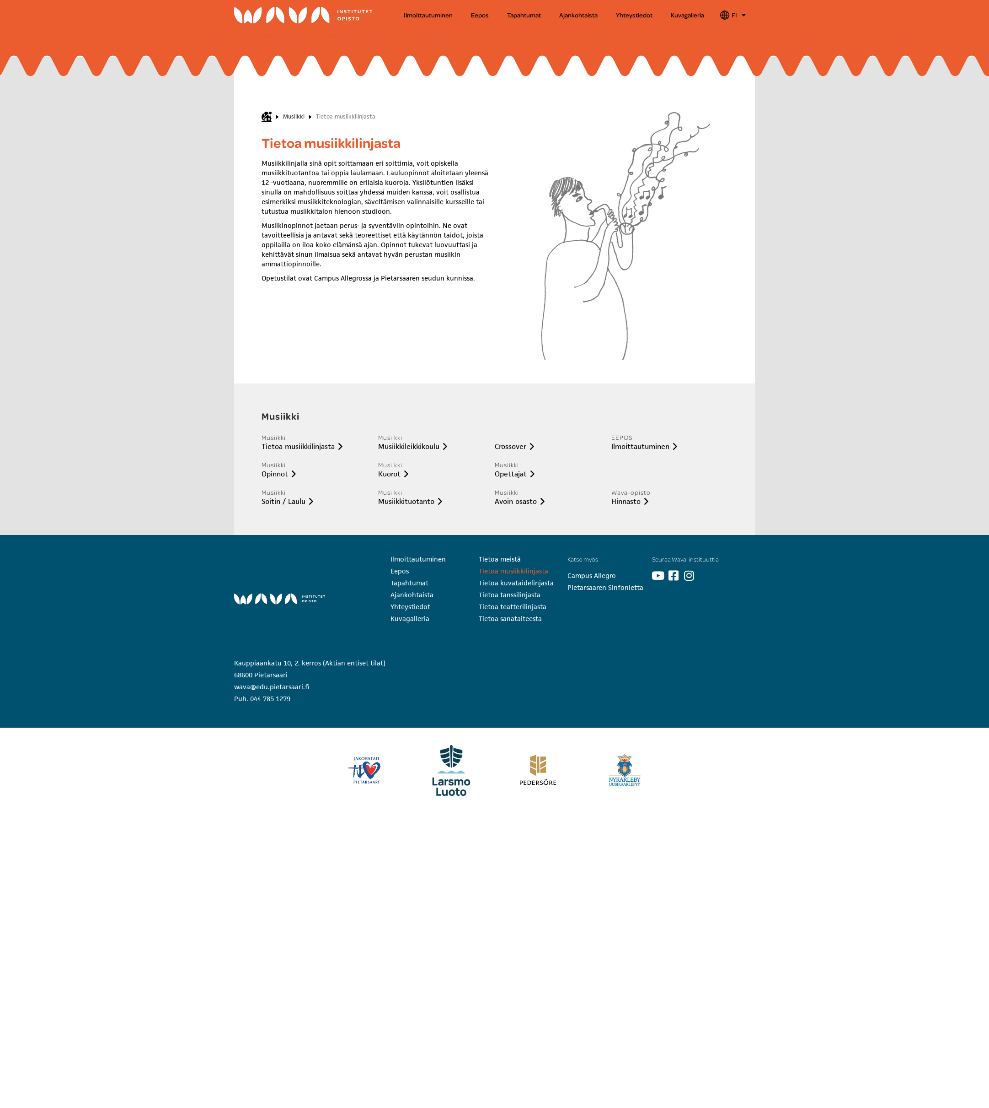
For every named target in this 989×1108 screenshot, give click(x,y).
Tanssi (516, 36)
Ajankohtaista (578, 15)
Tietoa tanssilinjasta (509, 594)
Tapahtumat (524, 15)
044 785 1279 (270, 698)
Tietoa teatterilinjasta (512, 606)
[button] (270, 36)
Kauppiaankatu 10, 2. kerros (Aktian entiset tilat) (309, 663)
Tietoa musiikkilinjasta (513, 571)
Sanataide (701, 36)
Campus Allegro (591, 575)
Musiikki (340, 36)
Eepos (480, 15)
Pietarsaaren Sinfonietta (605, 587)
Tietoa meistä (500, 559)
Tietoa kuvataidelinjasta (516, 582)
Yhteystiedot (634, 15)
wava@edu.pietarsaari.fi (271, 686)
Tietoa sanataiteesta (510, 618)
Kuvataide (433, 36)
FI (739, 15)
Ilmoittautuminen (428, 15)
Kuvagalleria (687, 15)
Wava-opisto (257, 36)
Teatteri (609, 36)
